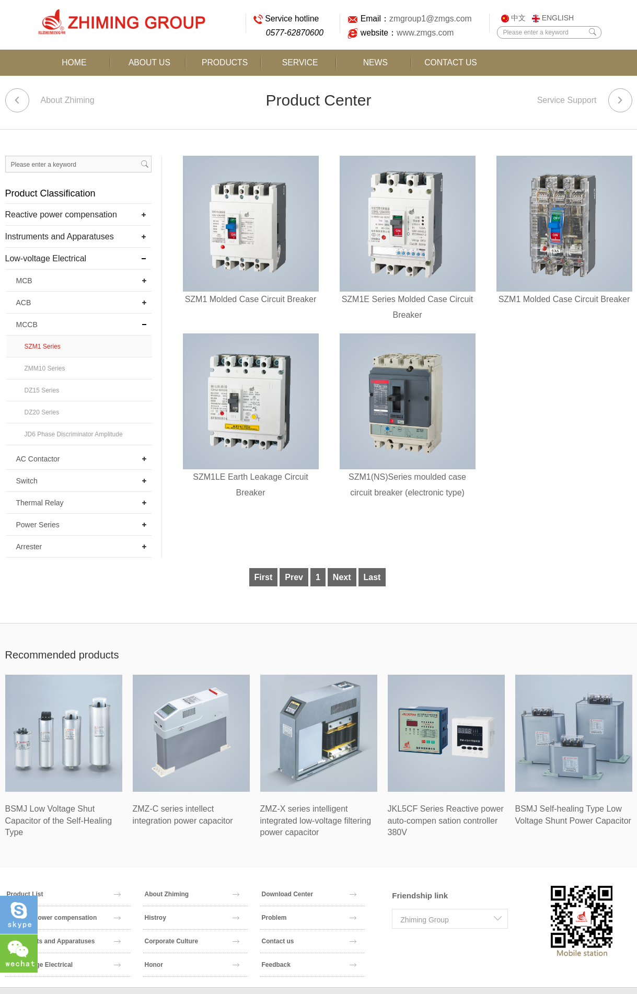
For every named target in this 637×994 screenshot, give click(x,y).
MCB (24, 280)
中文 (513, 18)
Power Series (38, 525)
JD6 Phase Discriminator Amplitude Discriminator (74, 438)
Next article (620, 100)
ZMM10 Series (45, 368)
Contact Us (450, 62)
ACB (23, 302)
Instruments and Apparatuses (59, 236)
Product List (64, 894)
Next (342, 577)
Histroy (192, 917)
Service (299, 62)
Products (224, 62)
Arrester (29, 546)
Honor (192, 964)
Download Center (309, 894)
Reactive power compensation (61, 214)
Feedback (309, 964)
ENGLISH (553, 18)
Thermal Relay (40, 503)
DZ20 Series (42, 412)
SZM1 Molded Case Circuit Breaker (251, 299)
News (375, 62)
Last (372, 577)
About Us (149, 62)
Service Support (567, 100)
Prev (294, 577)
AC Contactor (38, 459)
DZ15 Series (42, 390)
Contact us (309, 941)
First (263, 577)
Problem (309, 917)
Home (74, 62)
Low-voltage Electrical (46, 258)
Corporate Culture (192, 941)
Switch (27, 481)
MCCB (27, 324)
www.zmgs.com (422, 32)
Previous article (17, 100)
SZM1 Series (43, 346)
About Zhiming (68, 100)
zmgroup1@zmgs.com (428, 18)
